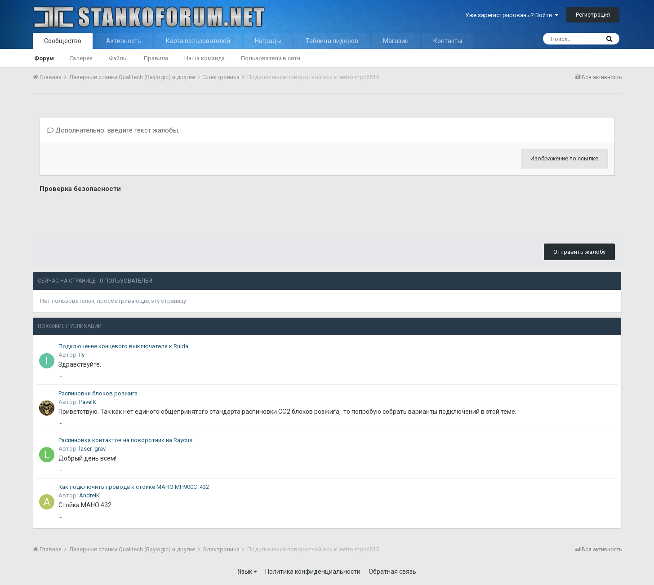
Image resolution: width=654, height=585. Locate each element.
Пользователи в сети (270, 58)
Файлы (118, 58)
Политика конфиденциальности (312, 571)
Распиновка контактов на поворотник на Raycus (125, 440)
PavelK (87, 402)
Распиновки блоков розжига (98, 393)
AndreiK (89, 495)
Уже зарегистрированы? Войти (511, 15)
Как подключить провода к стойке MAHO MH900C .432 (133, 486)
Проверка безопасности (80, 189)
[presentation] (108, 212)
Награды (268, 40)
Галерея (81, 58)
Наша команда (204, 58)
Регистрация (593, 14)
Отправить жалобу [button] (579, 251)
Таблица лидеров (332, 40)
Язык (247, 571)
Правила (156, 58)
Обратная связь (392, 571)
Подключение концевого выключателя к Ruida (123, 346)
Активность (123, 40)
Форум (44, 58)
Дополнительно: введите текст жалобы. (113, 130)
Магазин (396, 40)
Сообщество (62, 40)
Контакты (447, 40)
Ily (82, 354)
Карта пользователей (198, 40)
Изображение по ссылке (564, 158)
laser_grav (92, 448)
